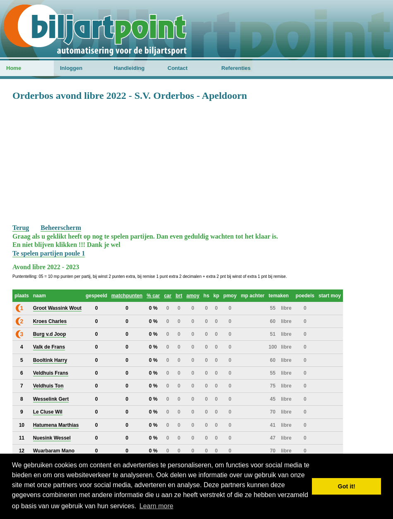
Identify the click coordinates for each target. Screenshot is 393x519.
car (167, 296)
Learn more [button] (156, 505)
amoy (192, 296)
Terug (20, 227)
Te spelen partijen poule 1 (48, 253)
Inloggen (71, 68)
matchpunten (126, 296)
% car (153, 296)
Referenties (236, 68)
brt (178, 296)
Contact (177, 68)
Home (13, 68)
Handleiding (129, 68)
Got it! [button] (346, 486)
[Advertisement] (196, 162)
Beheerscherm (61, 227)
